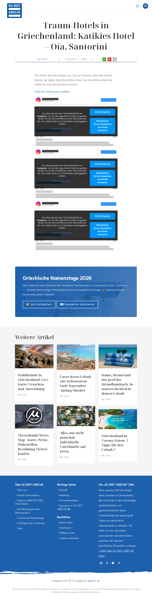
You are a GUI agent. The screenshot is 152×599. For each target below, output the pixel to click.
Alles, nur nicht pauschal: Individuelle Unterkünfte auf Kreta (73, 442)
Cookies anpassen (69, 538)
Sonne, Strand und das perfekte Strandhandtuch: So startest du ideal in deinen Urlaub (117, 384)
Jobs (20, 528)
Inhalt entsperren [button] (102, 112)
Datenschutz (66, 523)
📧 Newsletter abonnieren (77, 304)
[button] (104, 59)
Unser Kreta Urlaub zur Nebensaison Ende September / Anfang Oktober (75, 383)
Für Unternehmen (68, 501)
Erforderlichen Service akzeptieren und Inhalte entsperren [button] (102, 126)
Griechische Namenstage (31, 518)
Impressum (65, 528)
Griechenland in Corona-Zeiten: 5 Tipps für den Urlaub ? (115, 443)
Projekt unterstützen (28, 495)
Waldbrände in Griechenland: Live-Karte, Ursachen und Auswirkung (33, 382)
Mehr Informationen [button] (62, 129)
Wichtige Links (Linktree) (31, 523)
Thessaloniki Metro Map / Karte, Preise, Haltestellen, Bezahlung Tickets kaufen (33, 444)
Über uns (22, 490)
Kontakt (63, 490)
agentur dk (94, 581)
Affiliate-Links (67, 533)
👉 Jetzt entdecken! (39, 304)
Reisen (42, 59)
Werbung (64, 495)
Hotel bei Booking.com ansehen (51, 92)
